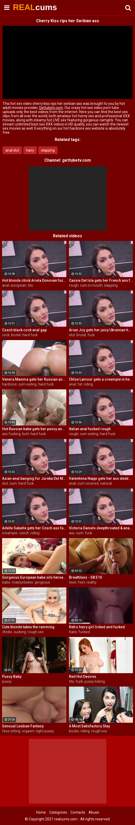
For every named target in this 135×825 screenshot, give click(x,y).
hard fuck (30, 335)
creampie (10, 533)
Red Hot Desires (82, 676)
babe (6, 582)
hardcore (9, 384)
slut (72, 335)
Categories (58, 812)
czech (24, 533)
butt (25, 434)
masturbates (22, 582)
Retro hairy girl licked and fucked (97, 627)
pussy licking (94, 681)
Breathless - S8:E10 (85, 577)
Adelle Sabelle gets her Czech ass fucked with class (34, 528)
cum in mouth (91, 285)
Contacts (77, 812)
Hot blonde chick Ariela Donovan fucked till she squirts (34, 280)
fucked (84, 632)
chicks (7, 632)
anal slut (12, 150)
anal (5, 285)
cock (6, 335)
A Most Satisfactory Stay (89, 726)
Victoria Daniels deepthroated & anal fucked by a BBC (101, 528)
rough (73, 285)
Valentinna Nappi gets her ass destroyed (101, 478)
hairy (30, 150)
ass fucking (11, 434)
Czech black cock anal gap (24, 330)
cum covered (88, 483)
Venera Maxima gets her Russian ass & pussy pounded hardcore (34, 379)
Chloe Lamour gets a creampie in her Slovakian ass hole (101, 379)
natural (106, 483)
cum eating (27, 384)
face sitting (11, 731)
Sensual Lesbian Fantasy (23, 726)
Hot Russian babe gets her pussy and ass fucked (34, 429)
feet (81, 582)
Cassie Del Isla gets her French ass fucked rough (101, 280)
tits (30, 285)
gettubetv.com (76, 160)
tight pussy (45, 731)
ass (72, 533)
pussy (7, 681)
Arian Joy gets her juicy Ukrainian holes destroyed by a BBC (101, 330)
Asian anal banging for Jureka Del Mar (34, 478)
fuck (91, 335)
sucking (20, 632)
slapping (48, 150)
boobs (74, 731)
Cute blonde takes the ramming (28, 627)
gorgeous (42, 582)
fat (79, 384)
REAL (26, 7)
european (18, 285)
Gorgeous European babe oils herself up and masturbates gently (34, 577)
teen (72, 582)
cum (13, 483)
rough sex (36, 632)
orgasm (28, 731)
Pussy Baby (11, 676)
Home (41, 812)
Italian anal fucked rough (90, 429)
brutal (16, 335)
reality (91, 582)
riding (88, 384)
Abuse (94, 812)
